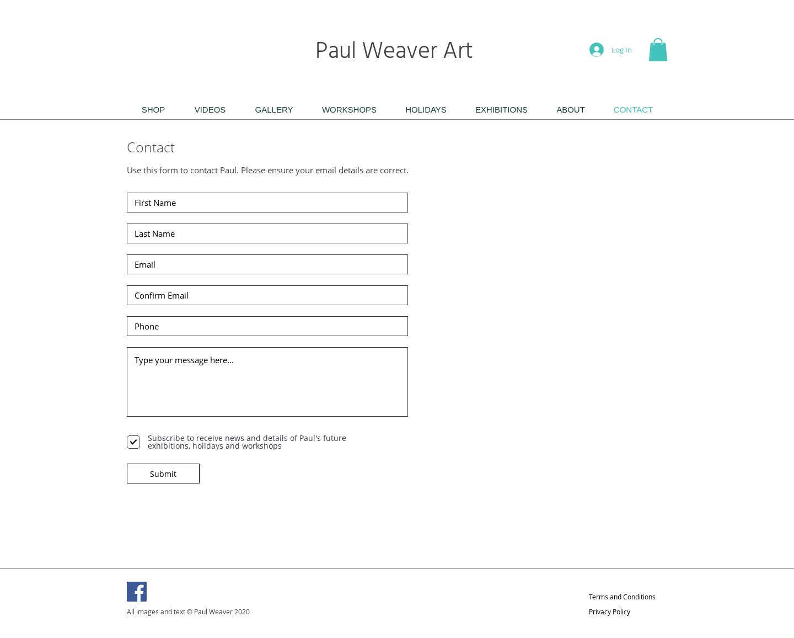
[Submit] (163, 473)
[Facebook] (137, 592)
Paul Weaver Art (397, 52)
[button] (658, 49)
